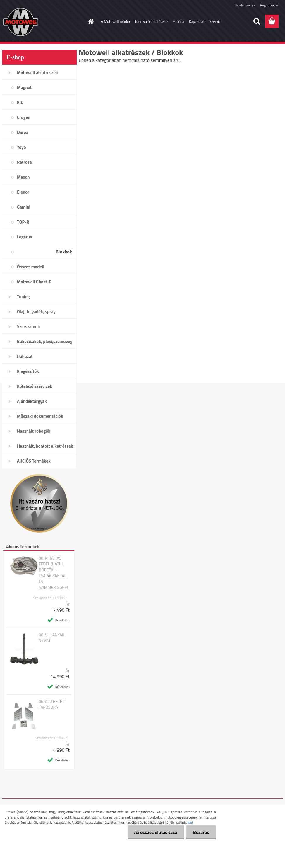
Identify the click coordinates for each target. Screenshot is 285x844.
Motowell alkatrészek (37, 72)
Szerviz (215, 21)
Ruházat (25, 356)
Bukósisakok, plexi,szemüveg (44, 341)
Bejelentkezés (245, 5)
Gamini (23, 207)
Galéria (178, 21)
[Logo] (42, 21)
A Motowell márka (115, 21)
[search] (256, 21)
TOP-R (23, 222)
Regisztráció (269, 5)
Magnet (24, 87)
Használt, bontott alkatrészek (45, 446)
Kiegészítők (28, 371)
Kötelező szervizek (34, 386)
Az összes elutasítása (154, 832)
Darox (22, 132)
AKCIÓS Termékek (34, 461)
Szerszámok (28, 326)
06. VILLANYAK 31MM (51, 638)
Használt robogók (33, 431)
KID (20, 102)
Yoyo (21, 147)
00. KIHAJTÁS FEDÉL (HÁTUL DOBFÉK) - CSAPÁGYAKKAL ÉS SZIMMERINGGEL (54, 572)
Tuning (23, 296)
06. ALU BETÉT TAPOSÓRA (51, 704)
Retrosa (24, 162)
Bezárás (201, 832)
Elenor (23, 192)
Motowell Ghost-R (34, 281)
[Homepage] (90, 21)
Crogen (23, 117)
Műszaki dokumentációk (40, 416)
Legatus (24, 236)
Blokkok (64, 251)
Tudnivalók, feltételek (152, 21)
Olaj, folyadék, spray (36, 311)
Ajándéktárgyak (32, 401)
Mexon (23, 177)
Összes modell (30, 266)
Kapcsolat (197, 21)
